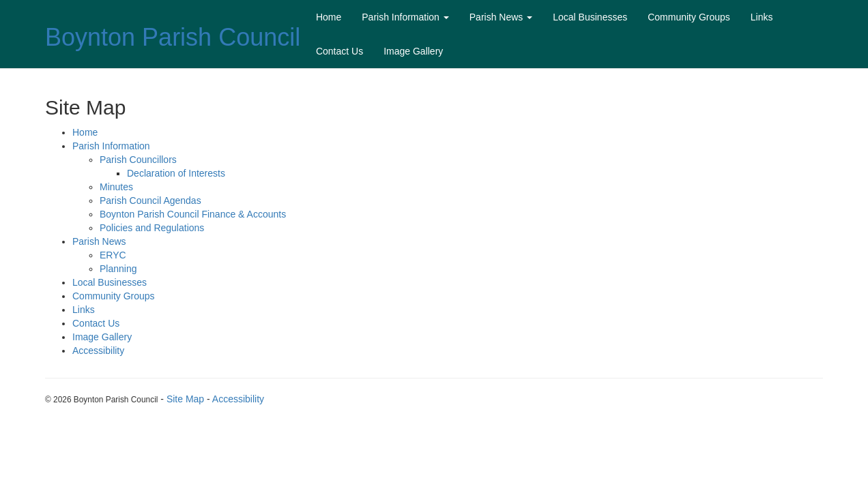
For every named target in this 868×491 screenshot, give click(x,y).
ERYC (113, 255)
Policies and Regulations (152, 227)
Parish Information (405, 17)
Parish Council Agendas (150, 200)
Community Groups (689, 17)
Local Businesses (590, 17)
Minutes (116, 186)
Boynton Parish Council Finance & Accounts (193, 214)
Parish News (500, 17)
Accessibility (98, 350)
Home (328, 17)
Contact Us (339, 51)
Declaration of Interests (176, 173)
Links (762, 17)
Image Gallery (413, 51)
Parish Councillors (138, 159)
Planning (118, 268)
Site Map (185, 398)
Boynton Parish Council (172, 37)
